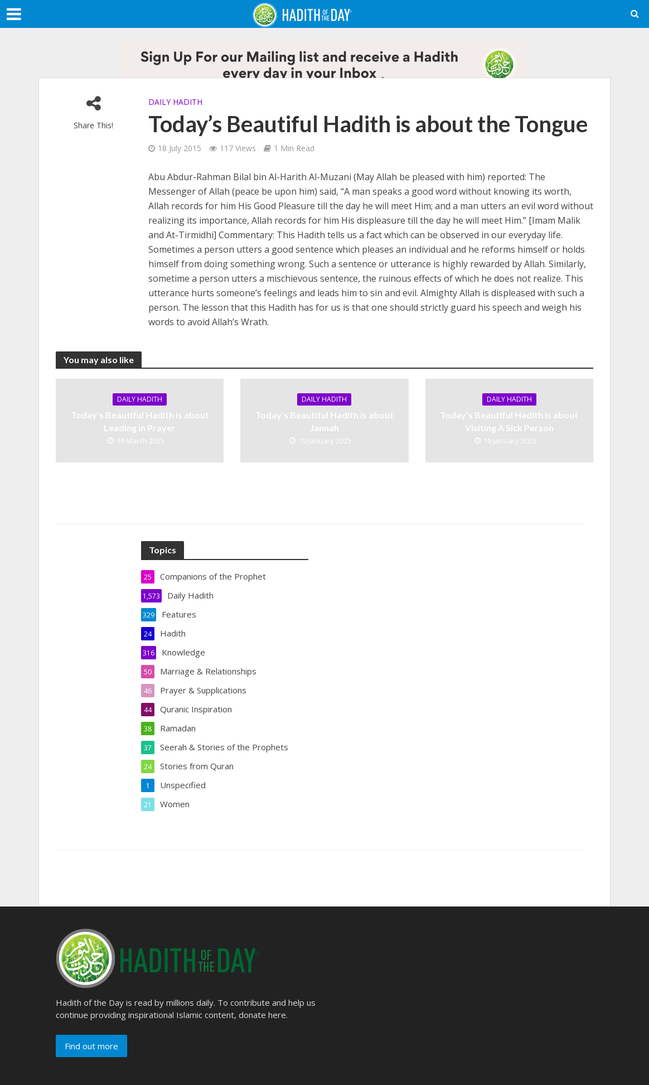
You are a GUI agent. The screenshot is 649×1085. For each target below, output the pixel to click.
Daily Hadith (175, 102)
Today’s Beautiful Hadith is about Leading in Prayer (140, 421)
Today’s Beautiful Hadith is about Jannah (324, 421)
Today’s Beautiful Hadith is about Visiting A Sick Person (509, 421)
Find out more (91, 1046)
